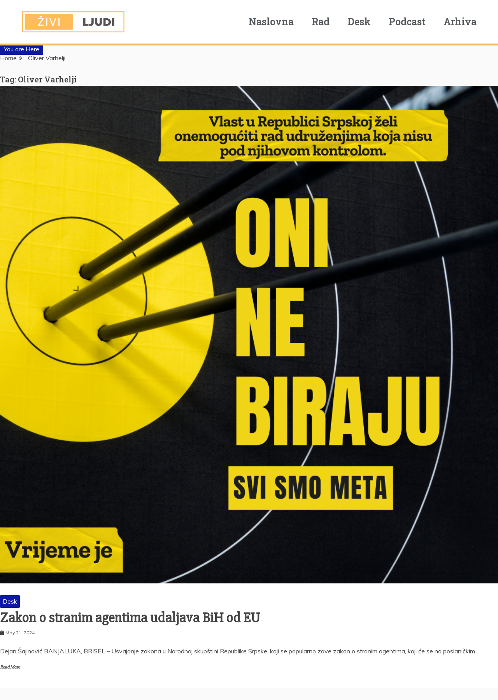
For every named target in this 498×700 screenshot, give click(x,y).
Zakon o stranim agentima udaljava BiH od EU (130, 618)
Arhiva (466, 21)
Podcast (413, 21)
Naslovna (277, 21)
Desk (365, 21)
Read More (10, 667)
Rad (327, 21)
